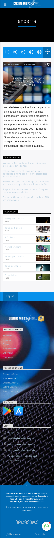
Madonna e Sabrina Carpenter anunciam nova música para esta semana (24, 164)
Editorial (6, 344)
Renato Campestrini (12, 391)
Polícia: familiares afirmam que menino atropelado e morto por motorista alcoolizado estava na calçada (25, 174)
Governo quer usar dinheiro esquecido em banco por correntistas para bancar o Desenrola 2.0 (26, 183)
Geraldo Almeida (10, 383)
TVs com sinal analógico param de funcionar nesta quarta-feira (27, 81)
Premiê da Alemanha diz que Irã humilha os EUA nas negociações (26, 198)
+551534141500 (15, 432)
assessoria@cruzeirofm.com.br (21, 444)
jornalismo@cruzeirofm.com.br (21, 450)
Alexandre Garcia (10, 374)
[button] (46, 526)
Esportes (7, 340)
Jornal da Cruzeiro (13, 227)
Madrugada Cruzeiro (14, 218)
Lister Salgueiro (10, 387)
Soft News (10, 237)
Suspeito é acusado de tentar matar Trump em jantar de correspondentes (25, 191)
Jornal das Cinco (13, 265)
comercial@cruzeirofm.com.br (21, 438)
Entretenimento (12, 64)
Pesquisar (13, 534)
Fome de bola (11, 275)
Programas (8, 357)
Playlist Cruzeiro (13, 246)
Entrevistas (8, 353)
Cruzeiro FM (10, 99)
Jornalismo (30, 64)
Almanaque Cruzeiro (14, 256)
